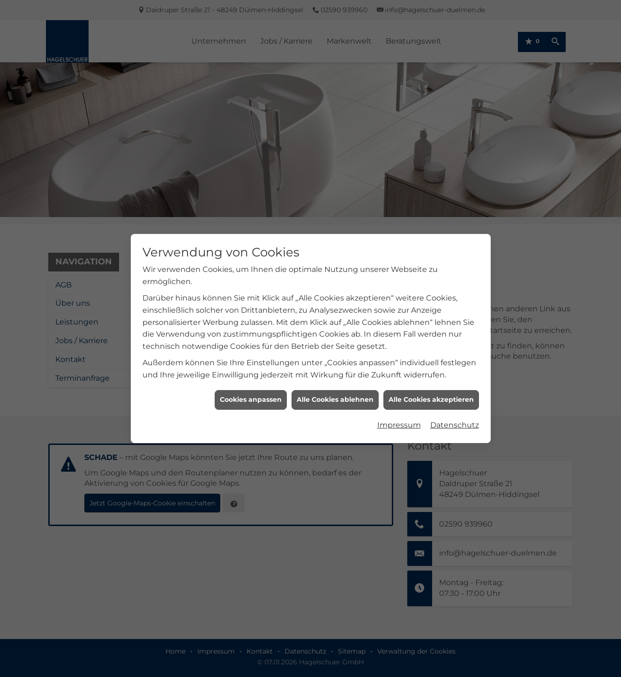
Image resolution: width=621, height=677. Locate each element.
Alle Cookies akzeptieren (431, 395)
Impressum (399, 420)
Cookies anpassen (251, 395)
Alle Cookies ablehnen (335, 395)
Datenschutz (454, 420)
